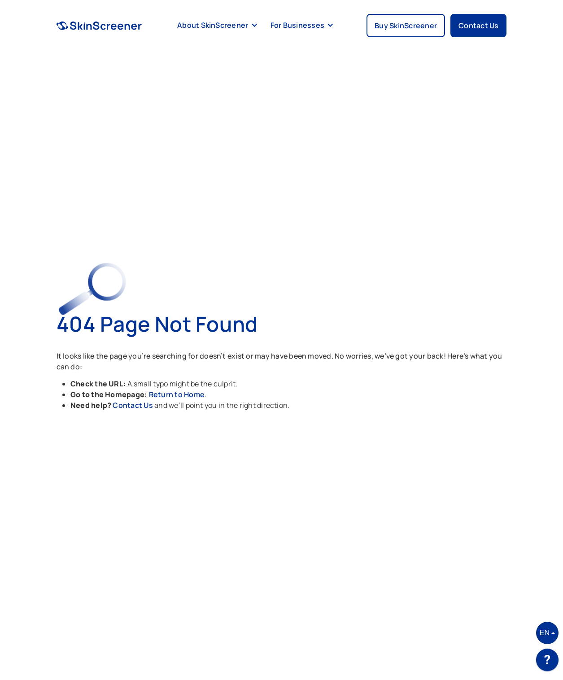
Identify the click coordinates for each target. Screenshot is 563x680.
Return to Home (177, 394)
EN (545, 633)
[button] (216, 25)
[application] (547, 662)
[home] (99, 25)
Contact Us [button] (478, 25)
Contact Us (133, 405)
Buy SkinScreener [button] (406, 25)
